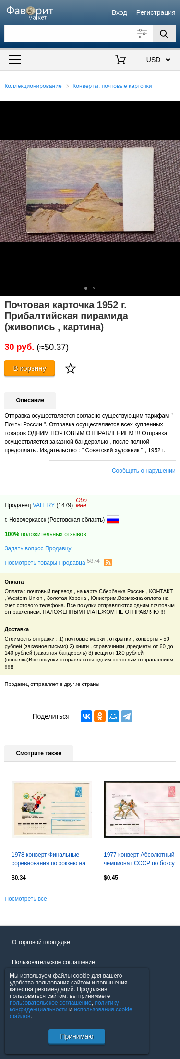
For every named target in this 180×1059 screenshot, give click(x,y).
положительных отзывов (45, 534)
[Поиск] (164, 33)
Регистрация (156, 12)
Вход (119, 12)
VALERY (44, 505)
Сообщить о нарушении (144, 470)
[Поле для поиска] (89, 33)
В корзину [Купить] (29, 368)
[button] (171, 109)
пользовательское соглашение (51, 1002)
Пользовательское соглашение (53, 962)
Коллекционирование (32, 86)
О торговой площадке (41, 942)
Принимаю (76, 1036)
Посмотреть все (25, 899)
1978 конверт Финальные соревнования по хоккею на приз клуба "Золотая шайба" (49, 860)
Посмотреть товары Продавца (51, 562)
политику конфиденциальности (64, 1006)
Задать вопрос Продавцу (37, 548)
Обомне (81, 503)
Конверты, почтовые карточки (112, 86)
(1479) (64, 505)
